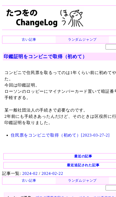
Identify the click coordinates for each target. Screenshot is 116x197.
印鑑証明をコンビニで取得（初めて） (45, 56)
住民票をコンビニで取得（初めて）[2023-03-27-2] (60, 135)
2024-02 (30, 173)
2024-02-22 (52, 173)
